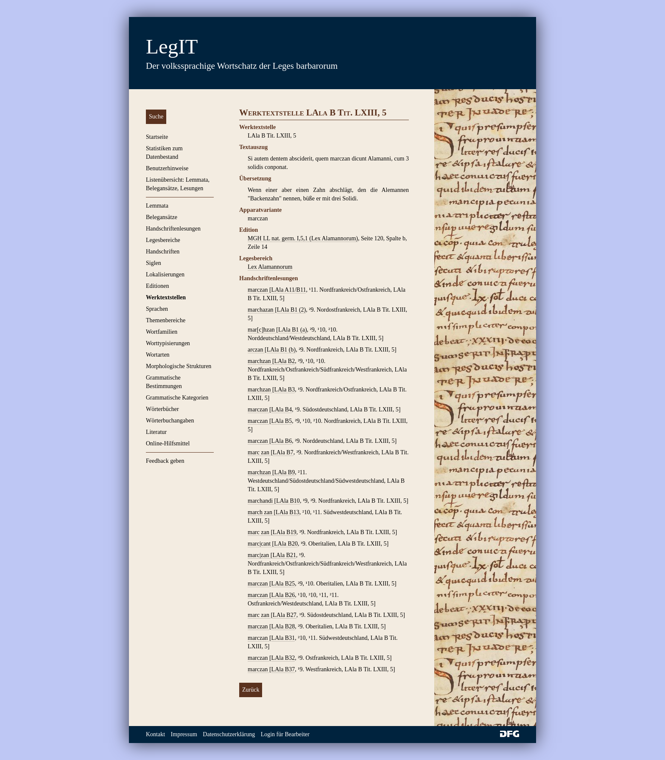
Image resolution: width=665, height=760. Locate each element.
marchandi (261, 501)
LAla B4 (281, 409)
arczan (256, 349)
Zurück (250, 690)
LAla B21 (284, 555)
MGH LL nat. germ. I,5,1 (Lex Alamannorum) (303, 238)
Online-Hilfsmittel (168, 443)
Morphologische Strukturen (178, 366)
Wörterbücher (162, 409)
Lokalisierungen (165, 274)
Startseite (157, 137)
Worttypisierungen (168, 343)
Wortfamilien (161, 332)
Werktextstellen (166, 297)
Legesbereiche (163, 240)
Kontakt (155, 734)
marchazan (261, 310)
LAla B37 (283, 669)
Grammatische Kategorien (177, 397)
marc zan (259, 452)
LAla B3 (284, 389)
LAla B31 (283, 638)
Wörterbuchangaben (170, 420)
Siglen (153, 263)
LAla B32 (283, 658)
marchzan (260, 361)
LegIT (172, 46)
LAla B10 (288, 501)
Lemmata (157, 206)
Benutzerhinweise (167, 168)
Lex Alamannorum (270, 267)
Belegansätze (161, 217)
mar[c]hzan (262, 330)
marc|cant (260, 543)
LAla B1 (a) (292, 330)
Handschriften (162, 251)
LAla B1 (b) (281, 349)
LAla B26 (283, 595)
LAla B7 (283, 452)
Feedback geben (165, 461)
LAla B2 (284, 361)
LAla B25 (283, 583)
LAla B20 (286, 543)
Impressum (184, 734)
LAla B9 (284, 472)
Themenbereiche (165, 320)
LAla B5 (281, 421)
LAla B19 (284, 532)
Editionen (157, 286)
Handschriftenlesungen (173, 228)
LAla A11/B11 (288, 290)
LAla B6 (281, 441)
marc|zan (259, 555)
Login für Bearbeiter (285, 734)
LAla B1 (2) (291, 310)
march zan (261, 512)
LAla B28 (283, 626)
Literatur (156, 432)
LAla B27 (284, 615)
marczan (258, 290)
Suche (156, 116)
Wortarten (158, 355)
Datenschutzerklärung (229, 734)
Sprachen (157, 309)
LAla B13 (287, 512)
